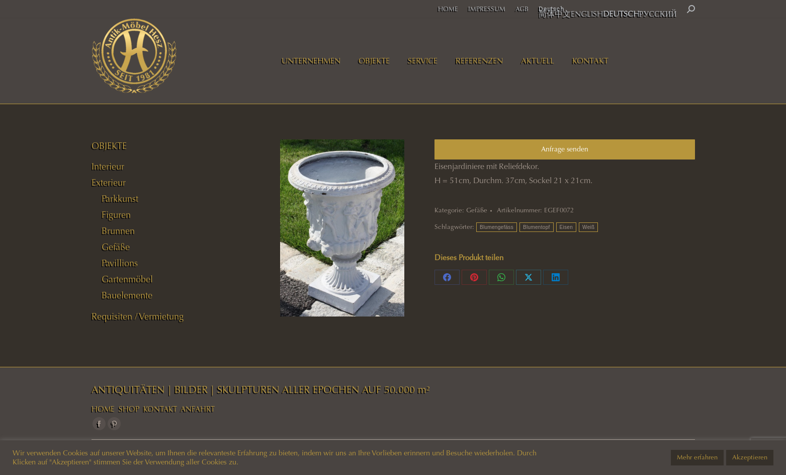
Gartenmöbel (127, 279)
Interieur (108, 166)
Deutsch (551, 9)
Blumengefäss (496, 227)
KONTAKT (160, 409)
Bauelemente (127, 295)
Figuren (116, 214)
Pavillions (120, 263)
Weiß (588, 227)
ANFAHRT (198, 409)
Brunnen (118, 230)
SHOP (129, 409)
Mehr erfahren (697, 457)
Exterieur (109, 182)
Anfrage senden (564, 149)
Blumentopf (536, 227)
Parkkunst (120, 198)
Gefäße (476, 210)
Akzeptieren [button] (749, 457)
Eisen (566, 227)
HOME (103, 409)
